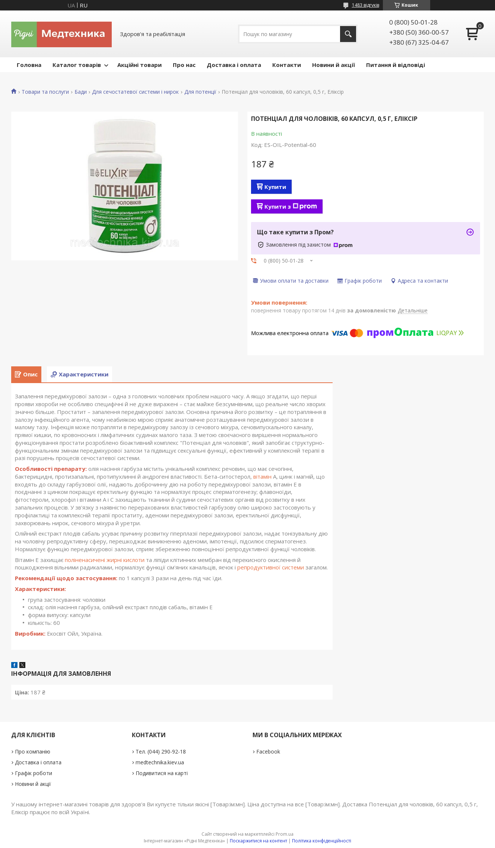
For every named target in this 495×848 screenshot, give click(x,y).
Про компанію (32, 751)
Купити (275, 186)
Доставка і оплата (234, 64)
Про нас (184, 64)
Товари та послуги (45, 92)
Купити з (290, 206)
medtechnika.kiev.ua (160, 762)
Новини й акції (333, 64)
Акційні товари (139, 64)
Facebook (268, 751)
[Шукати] (348, 34)
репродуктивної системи (270, 567)
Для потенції (200, 92)
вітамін (262, 476)
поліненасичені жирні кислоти (105, 559)
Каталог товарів (77, 64)
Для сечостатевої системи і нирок (135, 92)
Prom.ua (284, 834)
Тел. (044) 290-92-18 (161, 751)
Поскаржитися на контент (258, 841)
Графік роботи (33, 773)
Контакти (286, 64)
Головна (29, 64)
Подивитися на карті (162, 773)
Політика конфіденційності (321, 841)
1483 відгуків (365, 5)
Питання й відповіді (395, 64)
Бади (80, 92)
